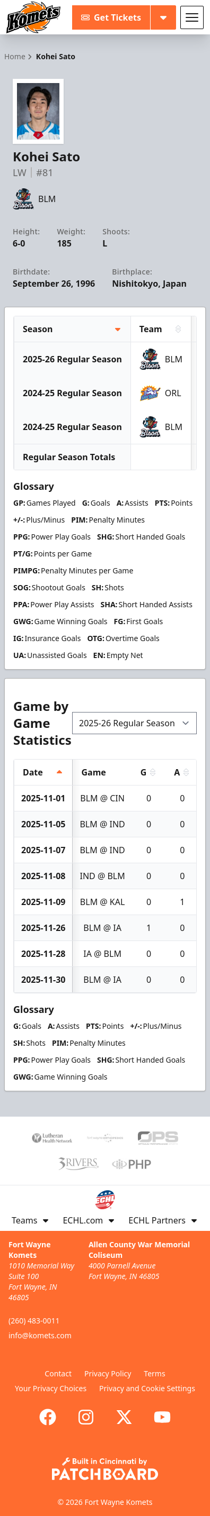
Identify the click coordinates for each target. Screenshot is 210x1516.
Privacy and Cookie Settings (147, 1388)
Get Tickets (111, 17)
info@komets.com (40, 1335)
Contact (58, 1373)
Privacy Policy (107, 1373)
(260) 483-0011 (34, 1321)
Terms (154, 1373)
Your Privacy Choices (50, 1388)
